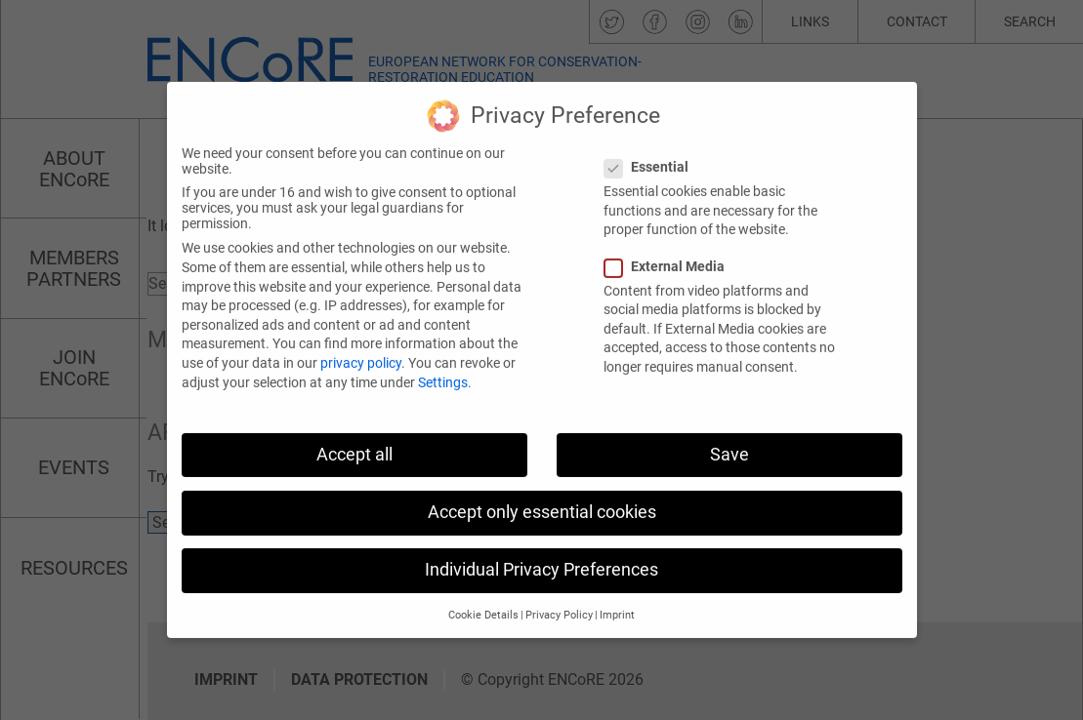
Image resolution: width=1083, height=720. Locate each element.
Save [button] (729, 435)
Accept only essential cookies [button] (542, 492)
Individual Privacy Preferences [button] (541, 551)
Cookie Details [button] (483, 596)
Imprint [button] (617, 596)
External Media (670, 247)
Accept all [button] (354, 435)
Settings (443, 363)
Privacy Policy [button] (559, 596)
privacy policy (360, 344)
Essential (652, 148)
